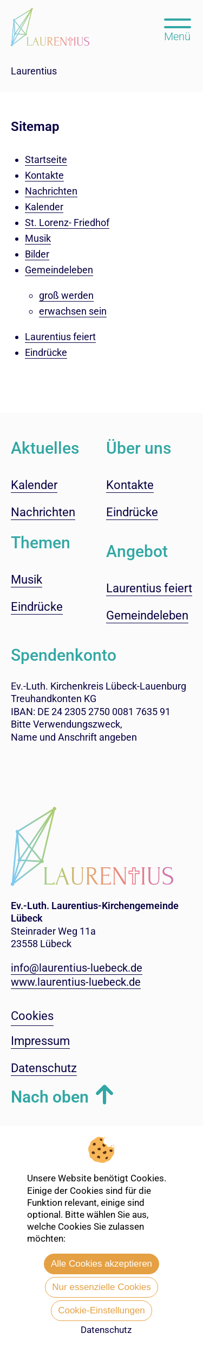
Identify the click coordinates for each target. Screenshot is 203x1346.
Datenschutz (106, 1329)
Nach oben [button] (50, 1096)
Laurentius (34, 71)
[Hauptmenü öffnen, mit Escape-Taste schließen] (177, 28)
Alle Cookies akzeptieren (101, 1264)
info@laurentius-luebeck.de (76, 967)
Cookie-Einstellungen (101, 1310)
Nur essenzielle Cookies (101, 1287)
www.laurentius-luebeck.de (76, 981)
